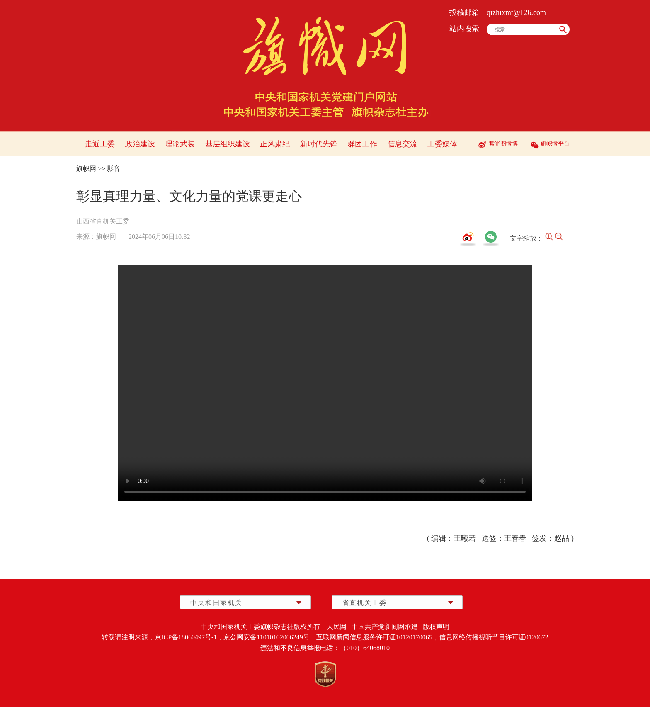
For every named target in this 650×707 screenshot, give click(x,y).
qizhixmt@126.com (516, 12)
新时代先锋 (318, 144)
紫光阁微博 (503, 144)
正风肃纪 (275, 144)
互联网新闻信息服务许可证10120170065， (377, 637)
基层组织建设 (227, 144)
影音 (113, 168)
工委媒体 (442, 144)
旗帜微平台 (555, 144)
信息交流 (402, 144)
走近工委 (100, 144)
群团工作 (362, 144)
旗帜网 (86, 168)
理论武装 (180, 144)
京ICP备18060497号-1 (186, 637)
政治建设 (140, 144)
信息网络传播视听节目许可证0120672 (493, 637)
